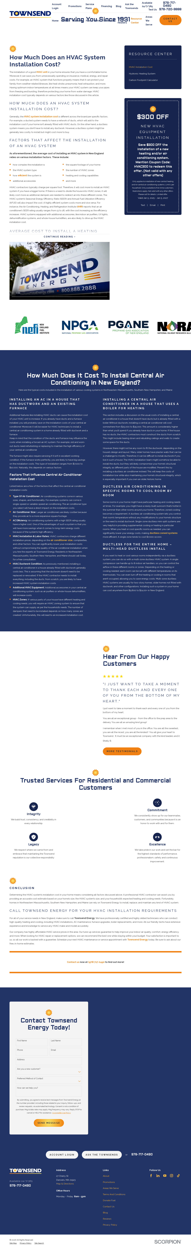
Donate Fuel (109, 1200)
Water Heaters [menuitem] (122, 20)
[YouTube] (164, 1175)
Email (153, 205)
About (106, 1176)
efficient (22, 175)
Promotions (75, 6)
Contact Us (170, 19)
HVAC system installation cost (41, 116)
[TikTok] (178, 1175)
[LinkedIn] (157, 1175)
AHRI (79, 206)
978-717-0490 (169, 4)
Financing (106, 6)
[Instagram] (171, 1175)
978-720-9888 (170, 9)
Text (143, 205)
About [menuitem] (65, 20)
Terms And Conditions (114, 1194)
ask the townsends (102, 1154)
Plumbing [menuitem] (77, 20)
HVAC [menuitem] (97, 20)
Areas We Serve (111, 1188)
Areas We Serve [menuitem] (149, 21)
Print (162, 205)
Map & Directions (65, 1183)
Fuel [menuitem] (88, 20)
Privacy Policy (110, 1224)
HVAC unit (41, 72)
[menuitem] (153, 67)
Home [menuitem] (55, 20)
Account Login (62, 1154)
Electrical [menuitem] (109, 20)
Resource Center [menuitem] (136, 20)
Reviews (107, 1218)
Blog (118, 6)
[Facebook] (151, 1175)
